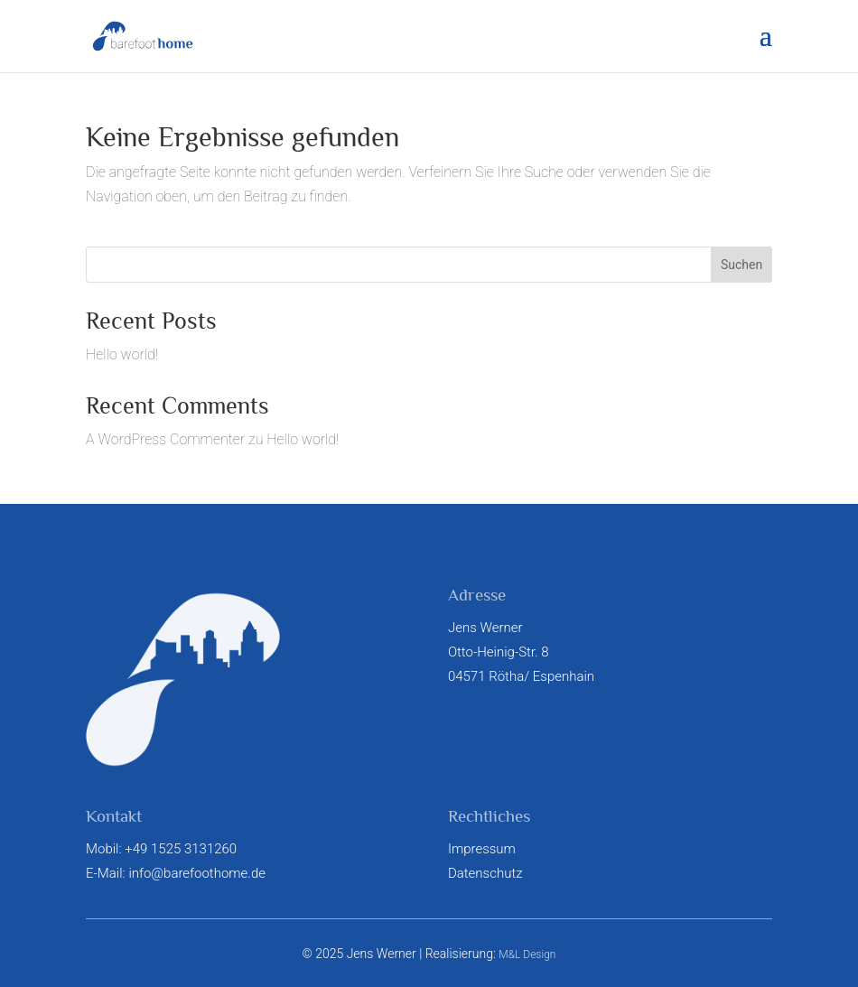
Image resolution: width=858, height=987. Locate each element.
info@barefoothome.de (197, 873)
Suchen (741, 264)
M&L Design (527, 954)
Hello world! (122, 354)
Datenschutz (485, 873)
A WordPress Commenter (165, 439)
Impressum (482, 849)
